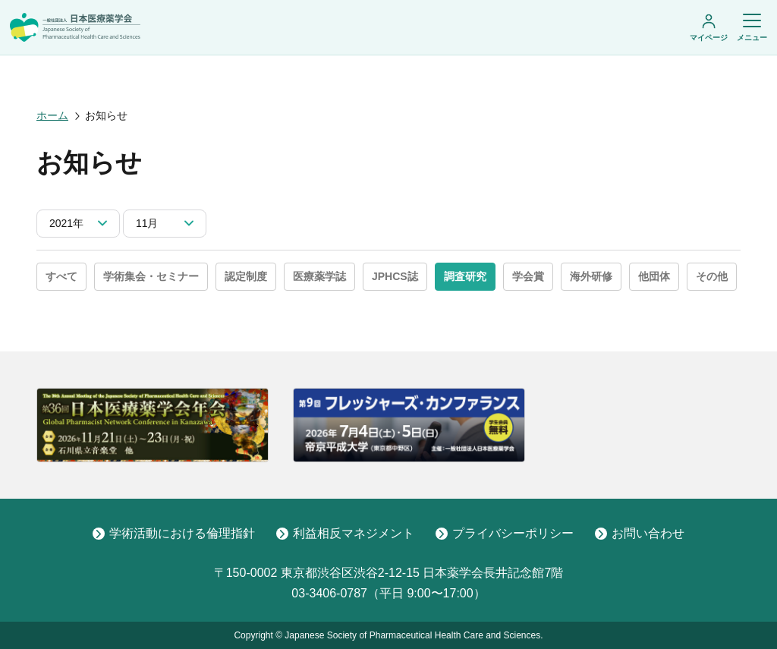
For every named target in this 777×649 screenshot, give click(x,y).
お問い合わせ (639, 533)
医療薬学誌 (319, 276)
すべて (61, 276)
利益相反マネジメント (345, 533)
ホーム (52, 115)
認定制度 (246, 276)
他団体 (654, 276)
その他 (712, 276)
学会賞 (528, 276)
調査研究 (465, 276)
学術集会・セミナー (151, 276)
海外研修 (591, 276)
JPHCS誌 (395, 276)
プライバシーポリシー (505, 533)
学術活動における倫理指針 (174, 533)
